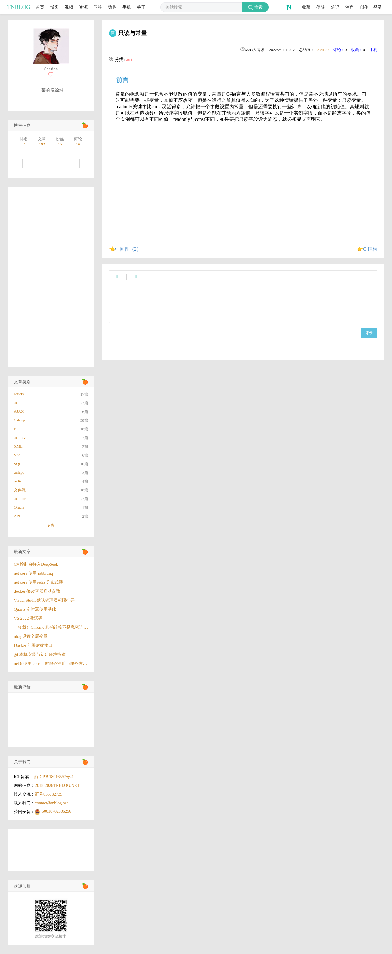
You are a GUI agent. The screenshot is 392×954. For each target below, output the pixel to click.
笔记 (335, 7)
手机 (126, 7)
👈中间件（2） (125, 249)
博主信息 (22, 125)
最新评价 (22, 687)
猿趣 (112, 7)
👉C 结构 (367, 249)
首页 (40, 7)
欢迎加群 (22, 886)
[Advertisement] (51, 277)
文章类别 (22, 382)
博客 (54, 7)
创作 (364, 7)
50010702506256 (56, 811)
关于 (141, 7)
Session (51, 68)
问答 (98, 7)
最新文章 (22, 551)
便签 (320, 7)
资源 (83, 7)
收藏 (306, 7)
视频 (69, 7)
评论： (339, 49)
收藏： (357, 49)
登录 (377, 7)
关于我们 (22, 762)
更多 (51, 525)
